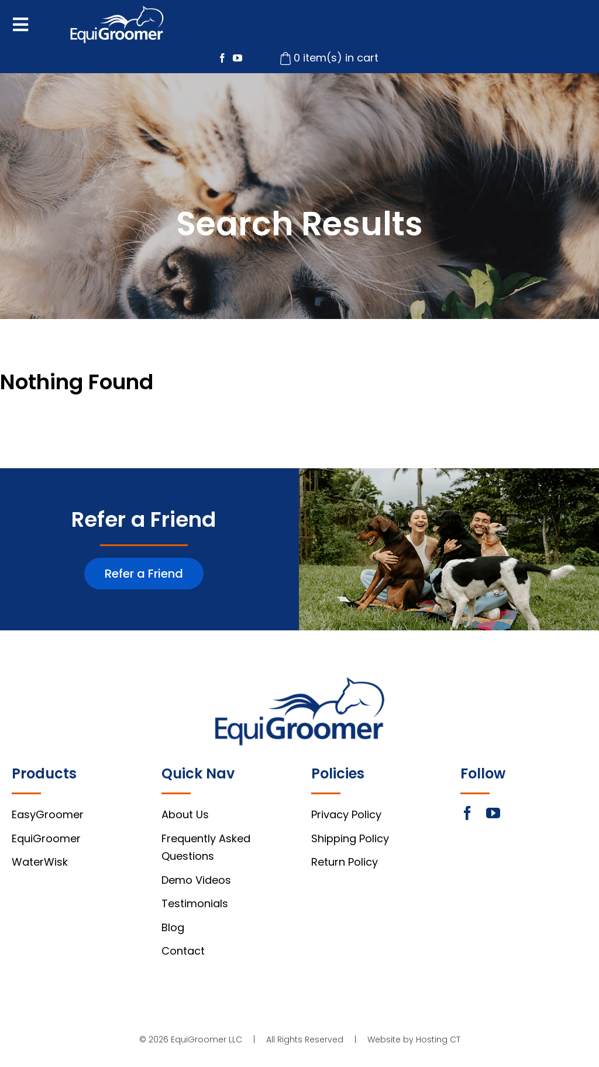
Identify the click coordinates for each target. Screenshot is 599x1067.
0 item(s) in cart (336, 57)
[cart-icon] (285, 57)
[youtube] (237, 58)
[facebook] (222, 58)
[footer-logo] (300, 682)
